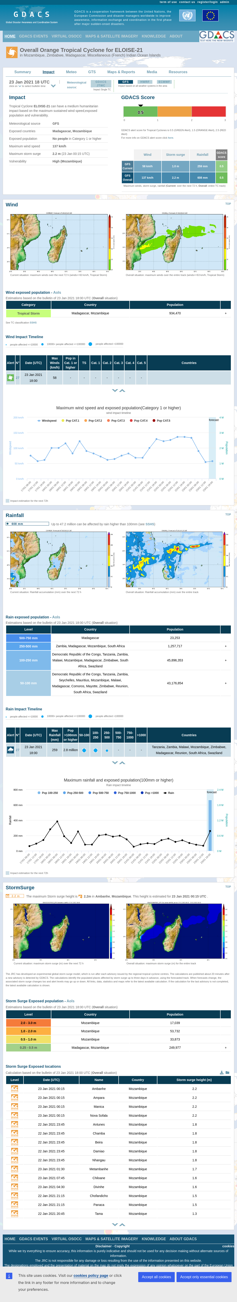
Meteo (71, 72)
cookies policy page (90, 1276)
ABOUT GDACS (183, 1239)
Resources (178, 72)
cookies (228, 1246)
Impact (49, 72)
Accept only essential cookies (204, 1277)
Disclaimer (104, 1246)
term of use (168, 2)
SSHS (33, 322)
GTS (92, 72)
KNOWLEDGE (154, 36)
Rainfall (202, 154)
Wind (147, 154)
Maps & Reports (121, 72)
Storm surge (175, 154)
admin (224, 2)
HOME (10, 36)
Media (152, 72)
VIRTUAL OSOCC (67, 36)
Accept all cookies (156, 1277)
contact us (187, 2)
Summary (22, 72)
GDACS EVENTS (33, 36)
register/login (207, 2)
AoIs (57, 292)
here (170, 137)
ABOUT (175, 36)
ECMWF (164, 82)
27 (17, 378)
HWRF (145, 82)
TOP (228, 203)
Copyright (122, 1246)
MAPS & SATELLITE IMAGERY (111, 36)
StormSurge (20, 887)
